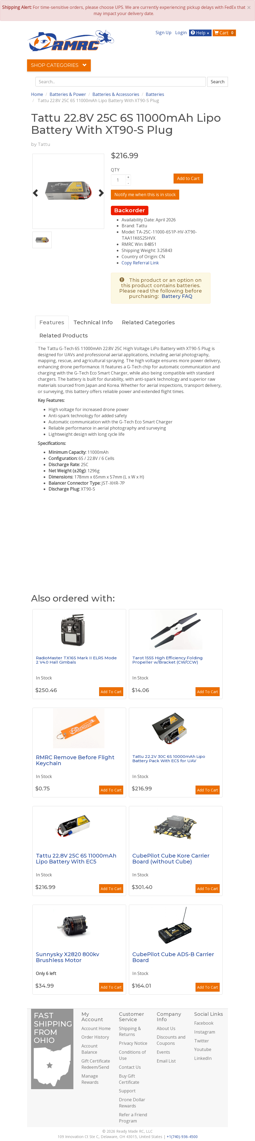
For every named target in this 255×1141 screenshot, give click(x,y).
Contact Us (130, 1067)
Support (127, 1091)
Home (37, 94)
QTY (115, 170)
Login (181, 32)
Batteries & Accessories (115, 94)
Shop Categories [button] (59, 65)
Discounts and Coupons (171, 1040)
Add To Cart (111, 691)
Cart (224, 33)
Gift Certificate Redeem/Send (95, 1064)
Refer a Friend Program (133, 1118)
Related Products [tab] (63, 335)
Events (163, 1052)
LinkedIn (203, 1058)
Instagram (204, 1032)
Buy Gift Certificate (129, 1079)
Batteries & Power (68, 94)
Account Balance (89, 1049)
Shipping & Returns (130, 1031)
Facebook (203, 1023)
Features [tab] (51, 322)
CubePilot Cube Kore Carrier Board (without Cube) (170, 858)
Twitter (201, 1041)
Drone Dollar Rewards (132, 1103)
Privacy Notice (133, 1043)
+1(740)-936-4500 (182, 1136)
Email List (166, 1061)
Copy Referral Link (140, 263)
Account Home (96, 1028)
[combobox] (120, 82)
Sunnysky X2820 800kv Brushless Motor (67, 957)
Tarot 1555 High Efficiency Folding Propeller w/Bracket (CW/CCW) (167, 660)
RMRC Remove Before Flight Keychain (75, 760)
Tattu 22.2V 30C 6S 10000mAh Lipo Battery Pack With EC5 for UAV (168, 759)
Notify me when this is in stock (145, 194)
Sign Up (163, 32)
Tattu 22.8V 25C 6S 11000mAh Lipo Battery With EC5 (76, 858)
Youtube (202, 1049)
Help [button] (201, 33)
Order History (95, 1037)
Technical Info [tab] (93, 322)
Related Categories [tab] (148, 322)
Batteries (155, 94)
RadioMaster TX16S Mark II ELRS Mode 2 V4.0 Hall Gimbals (76, 660)
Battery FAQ (177, 296)
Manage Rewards (90, 1079)
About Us (166, 1028)
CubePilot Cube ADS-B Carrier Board (173, 957)
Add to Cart (188, 178)
